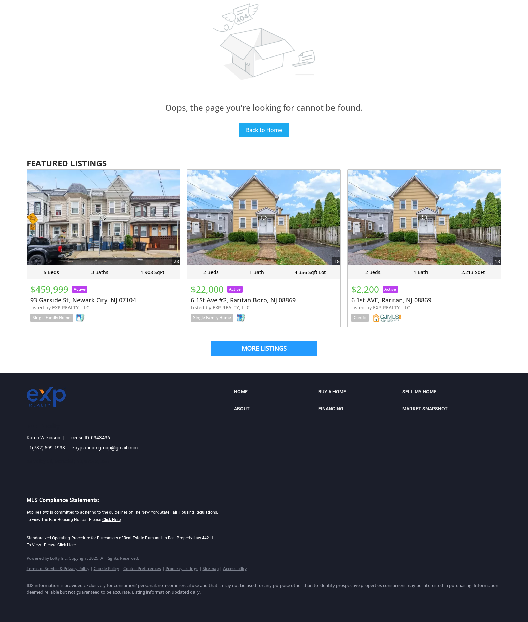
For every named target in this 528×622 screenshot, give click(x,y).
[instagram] (94, 603)
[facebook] (35, 603)
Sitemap (211, 568)
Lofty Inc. (59, 558)
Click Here (111, 519)
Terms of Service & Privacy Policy (58, 568)
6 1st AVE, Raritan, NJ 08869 (391, 300)
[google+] (133, 603)
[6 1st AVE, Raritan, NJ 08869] (424, 217)
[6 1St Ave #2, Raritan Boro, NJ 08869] (263, 217)
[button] (274, 392)
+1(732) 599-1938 (46, 448)
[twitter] (74, 603)
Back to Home (264, 130)
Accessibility (235, 568)
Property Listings (182, 568)
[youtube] (114, 603)
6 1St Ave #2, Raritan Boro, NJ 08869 (243, 300)
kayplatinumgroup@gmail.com (105, 448)
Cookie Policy (106, 568)
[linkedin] (54, 603)
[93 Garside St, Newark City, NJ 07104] (103, 217)
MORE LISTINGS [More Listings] (264, 348)
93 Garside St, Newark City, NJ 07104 (83, 300)
